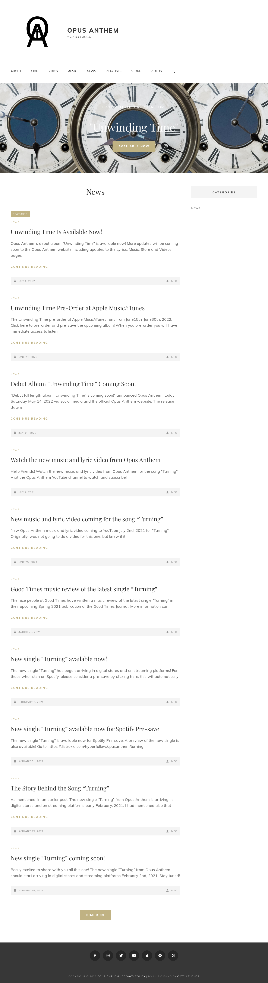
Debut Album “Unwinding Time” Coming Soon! (73, 384)
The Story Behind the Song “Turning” (60, 788)
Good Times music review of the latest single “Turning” (84, 589)
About (16, 71)
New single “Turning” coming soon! (58, 858)
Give (34, 71)
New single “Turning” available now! (59, 659)
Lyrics (52, 71)
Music (72, 71)
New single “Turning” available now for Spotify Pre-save (85, 729)
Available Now (137, 148)
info (173, 281)
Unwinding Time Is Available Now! (56, 232)
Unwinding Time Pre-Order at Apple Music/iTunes (78, 308)
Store (136, 71)
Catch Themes (188, 976)
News (91, 71)
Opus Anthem (93, 30)
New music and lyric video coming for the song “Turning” (87, 519)
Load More (95, 915)
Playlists (114, 71)
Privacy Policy (133, 976)
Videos (156, 71)
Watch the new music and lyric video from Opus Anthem (86, 460)
